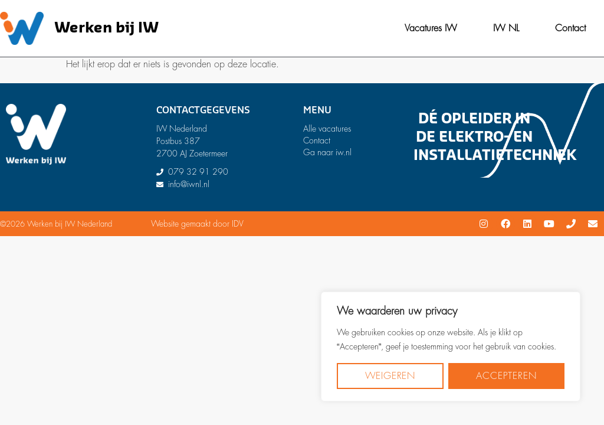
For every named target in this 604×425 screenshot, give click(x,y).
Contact (570, 28)
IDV (238, 224)
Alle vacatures (327, 129)
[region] (450, 346)
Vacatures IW (431, 28)
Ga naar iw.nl (327, 152)
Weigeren (390, 376)
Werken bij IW (106, 28)
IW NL (506, 28)
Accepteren (506, 376)
